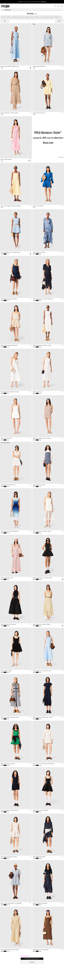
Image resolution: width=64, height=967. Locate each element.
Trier (5, 21)
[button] (55, 6)
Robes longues (30, 17)
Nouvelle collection (6, 17)
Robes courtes (39, 17)
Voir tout (32, 962)
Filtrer (59, 21)
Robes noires (58, 17)
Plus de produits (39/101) (32, 958)
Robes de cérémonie (19, 17)
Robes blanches (49, 17)
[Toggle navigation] (61, 6)
